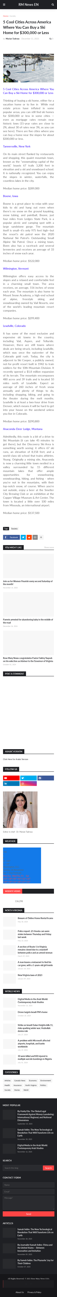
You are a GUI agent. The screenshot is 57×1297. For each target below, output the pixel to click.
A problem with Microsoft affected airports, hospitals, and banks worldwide (34, 1043)
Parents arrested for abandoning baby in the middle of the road (28, 621)
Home (5, 16)
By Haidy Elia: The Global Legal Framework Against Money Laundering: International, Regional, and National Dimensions (35, 1116)
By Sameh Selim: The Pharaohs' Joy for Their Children (35, 1262)
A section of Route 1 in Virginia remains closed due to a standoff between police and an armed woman (35, 949)
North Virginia (30, 1085)
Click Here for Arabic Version (15, 759)
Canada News (19, 1080)
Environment (45, 1080)
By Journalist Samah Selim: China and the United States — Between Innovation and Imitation (34, 1248)
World (26, 1090)
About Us (20, 1292)
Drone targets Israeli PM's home (32, 1012)
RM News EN (29, 4)
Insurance (17, 1085)
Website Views (12, 891)
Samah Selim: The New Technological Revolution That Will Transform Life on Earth (35, 1132)
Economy (33, 1080)
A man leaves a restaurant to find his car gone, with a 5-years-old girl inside (35, 963)
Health (7, 1085)
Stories (17, 1090)
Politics (43, 1085)
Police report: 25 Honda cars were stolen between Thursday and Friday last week (34, 934)
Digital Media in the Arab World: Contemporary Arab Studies (33, 1000)
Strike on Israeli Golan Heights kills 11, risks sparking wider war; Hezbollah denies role (35, 1028)
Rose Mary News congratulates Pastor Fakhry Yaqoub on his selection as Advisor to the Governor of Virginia (28, 659)
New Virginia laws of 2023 (30, 975)
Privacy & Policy (34, 1292)
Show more (49, 547)
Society (13, 16)
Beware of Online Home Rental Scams (35, 918)
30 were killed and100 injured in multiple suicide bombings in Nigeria (35, 1057)
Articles (7, 1080)
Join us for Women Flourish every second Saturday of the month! (28, 583)
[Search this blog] (23, 1167)
